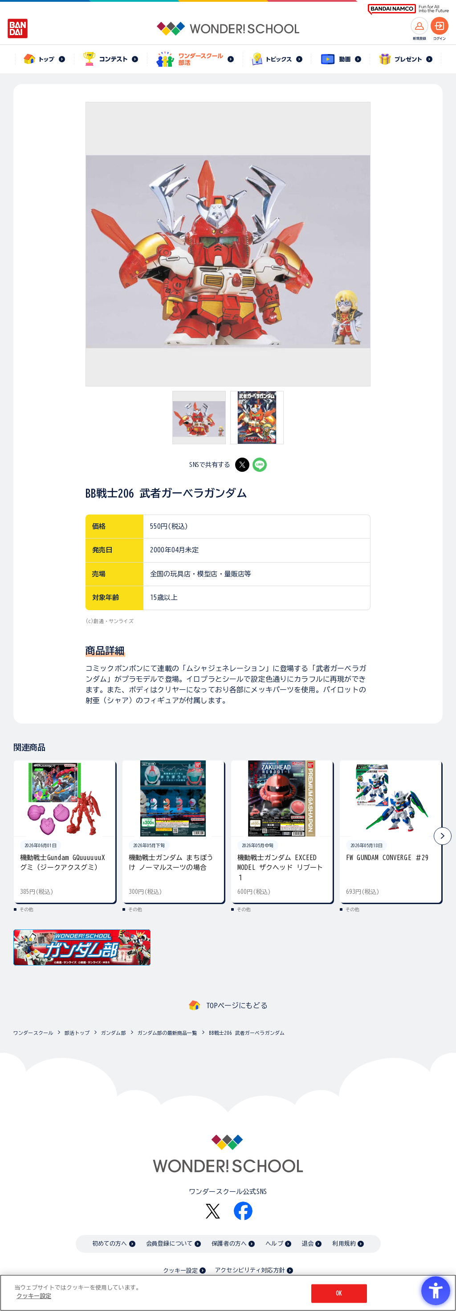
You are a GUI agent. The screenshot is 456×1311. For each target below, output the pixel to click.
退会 (308, 1244)
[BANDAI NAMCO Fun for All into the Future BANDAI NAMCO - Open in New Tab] (408, 9)
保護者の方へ (229, 1244)
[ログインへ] (439, 26)
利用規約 (344, 1244)
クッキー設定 (180, 1271)
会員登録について (169, 1244)
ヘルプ (274, 1244)
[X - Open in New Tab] (242, 465)
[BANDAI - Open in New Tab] (18, 28)
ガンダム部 (113, 1032)
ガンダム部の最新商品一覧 (167, 1032)
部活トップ (77, 1032)
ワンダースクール (33, 1032)
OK (339, 1293)
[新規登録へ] (419, 26)
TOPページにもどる (237, 1005)
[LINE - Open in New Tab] (259, 465)
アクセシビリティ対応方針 (250, 1270)
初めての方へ (109, 1244)
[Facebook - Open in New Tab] (243, 1211)
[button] (443, 836)
